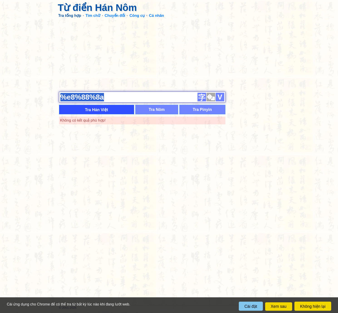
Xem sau (278, 306)
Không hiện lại (313, 306)
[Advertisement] (169, 54)
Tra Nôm (157, 109)
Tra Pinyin (202, 109)
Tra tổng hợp (69, 15)
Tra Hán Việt (96, 110)
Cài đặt (250, 306)
